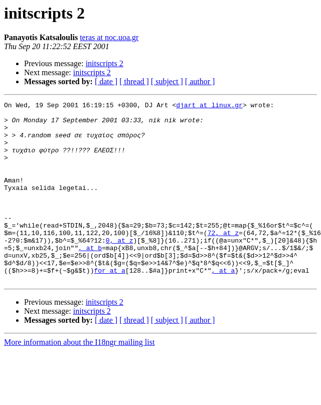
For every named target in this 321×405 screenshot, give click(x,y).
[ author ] (200, 81)
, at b (90, 277)
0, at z (119, 268)
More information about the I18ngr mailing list (79, 378)
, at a (223, 304)
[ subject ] (167, 81)
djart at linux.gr (209, 106)
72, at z (223, 259)
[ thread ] (134, 81)
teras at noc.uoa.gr (109, 37)
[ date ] (106, 81)
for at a (109, 304)
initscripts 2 (104, 63)
